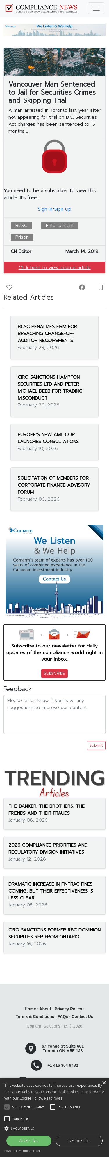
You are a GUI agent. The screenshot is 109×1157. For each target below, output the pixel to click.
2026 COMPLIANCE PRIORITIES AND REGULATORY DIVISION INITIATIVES (47, 849)
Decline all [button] (79, 1140)
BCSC (21, 225)
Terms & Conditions (35, 1016)
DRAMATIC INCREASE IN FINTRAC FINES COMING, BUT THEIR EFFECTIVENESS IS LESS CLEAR (50, 891)
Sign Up (62, 209)
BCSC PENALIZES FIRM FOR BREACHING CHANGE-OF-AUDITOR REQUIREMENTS (47, 333)
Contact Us (82, 1016)
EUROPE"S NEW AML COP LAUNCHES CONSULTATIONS (48, 438)
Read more (53, 1098)
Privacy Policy (68, 1009)
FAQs (63, 1016)
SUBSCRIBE (54, 673)
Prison (22, 237)
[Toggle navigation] (96, 8)
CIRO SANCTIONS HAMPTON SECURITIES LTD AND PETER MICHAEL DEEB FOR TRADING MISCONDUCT (50, 388)
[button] (54, 1128)
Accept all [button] (28, 1140)
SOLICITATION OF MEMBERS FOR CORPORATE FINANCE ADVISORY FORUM (54, 485)
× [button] (104, 1083)
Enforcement (60, 225)
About (45, 1009)
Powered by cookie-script (22, 1151)
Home (30, 1009)
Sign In (45, 209)
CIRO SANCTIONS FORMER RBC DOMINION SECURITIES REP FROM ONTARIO (54, 933)
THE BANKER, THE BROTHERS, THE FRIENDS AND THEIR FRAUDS (46, 810)
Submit (96, 745)
